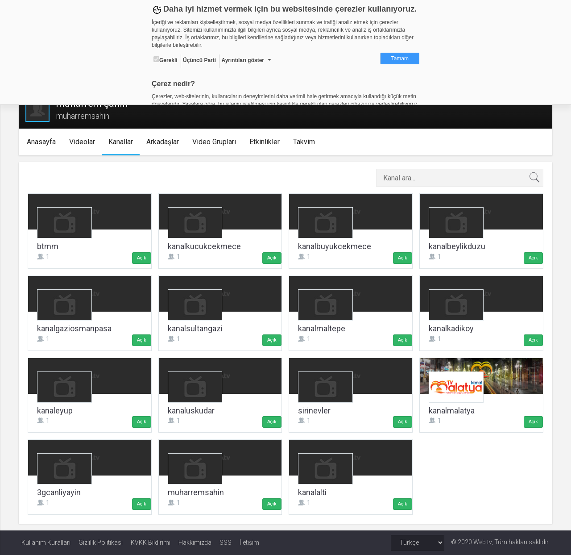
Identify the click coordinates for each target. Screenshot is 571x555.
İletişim (249, 542)
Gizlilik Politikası (101, 542)
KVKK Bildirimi (150, 542)
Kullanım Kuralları (45, 542)
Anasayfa (43, 142)
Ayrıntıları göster (242, 60)
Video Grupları (216, 142)
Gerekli (165, 59)
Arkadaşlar (165, 142)
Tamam (400, 58)
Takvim (306, 142)
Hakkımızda (194, 542)
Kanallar (123, 142)
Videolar (84, 142)
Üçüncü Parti (199, 60)
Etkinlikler (267, 142)
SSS (225, 542)
